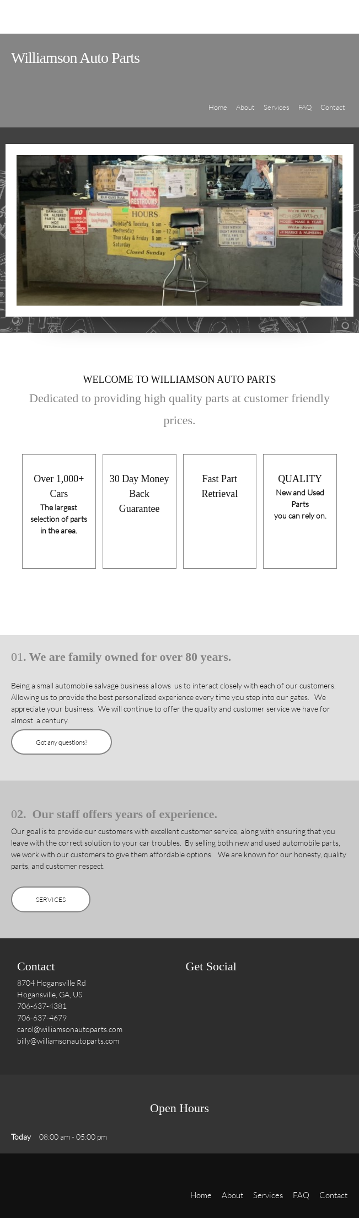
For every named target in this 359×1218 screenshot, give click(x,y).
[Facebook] (197, 1002)
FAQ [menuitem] (301, 1195)
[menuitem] (217, 113)
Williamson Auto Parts (75, 57)
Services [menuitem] (268, 1195)
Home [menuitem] (201, 1195)
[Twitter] (219, 1002)
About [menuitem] (232, 1195)
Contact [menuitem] (333, 1195)
